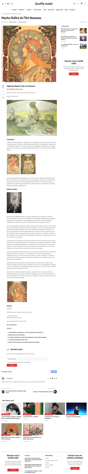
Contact (75, 468)
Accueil (2, 13)
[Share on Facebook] (3, 91)
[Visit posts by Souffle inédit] (3, 378)
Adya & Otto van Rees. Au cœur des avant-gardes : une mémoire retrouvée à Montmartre (69, 30)
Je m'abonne (74, 73)
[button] (3, 3)
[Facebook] (6, 4)
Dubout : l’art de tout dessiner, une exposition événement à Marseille (23, 342)
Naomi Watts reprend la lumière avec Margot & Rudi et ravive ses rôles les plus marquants (69, 38)
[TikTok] (12, 4)
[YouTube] (8, 4)
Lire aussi (9, 328)
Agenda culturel (7, 13)
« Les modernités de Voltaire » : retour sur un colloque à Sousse (33, 471)
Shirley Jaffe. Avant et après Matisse (16, 335)
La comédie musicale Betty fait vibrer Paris (18, 339)
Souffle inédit (9, 378)
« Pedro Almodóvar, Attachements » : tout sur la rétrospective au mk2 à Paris (25, 332)
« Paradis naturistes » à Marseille (30, 416)
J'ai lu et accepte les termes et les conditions (19, 362)
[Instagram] (10, 4)
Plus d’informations (12, 324)
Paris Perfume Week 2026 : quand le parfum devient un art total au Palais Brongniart (27, 337)
